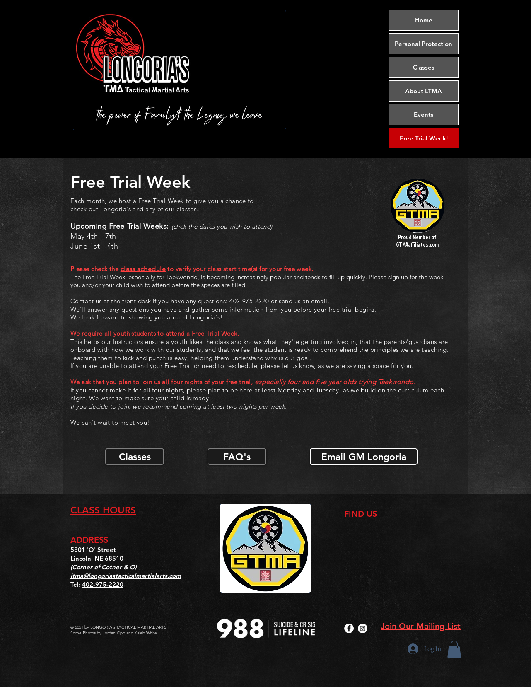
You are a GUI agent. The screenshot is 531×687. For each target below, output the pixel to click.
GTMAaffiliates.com (417, 244)
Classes (423, 67)
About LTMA (423, 91)
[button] (454, 649)
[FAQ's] (237, 456)
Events (424, 115)
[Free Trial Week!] (424, 138)
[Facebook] (349, 628)
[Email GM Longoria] (364, 456)
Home (423, 20)
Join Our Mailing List (421, 626)
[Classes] (134, 456)
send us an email (303, 301)
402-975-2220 (102, 584)
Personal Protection (423, 44)
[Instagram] (362, 628)
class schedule (143, 269)
